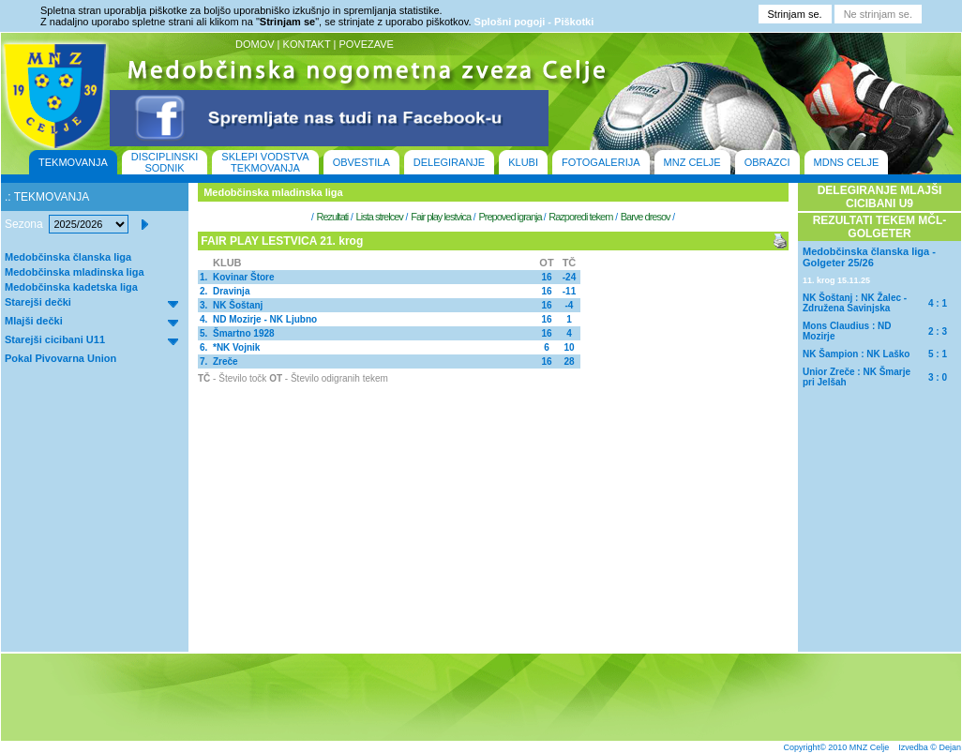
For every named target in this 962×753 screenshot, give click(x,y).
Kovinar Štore (244, 277)
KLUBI (523, 162)
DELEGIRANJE (449, 162)
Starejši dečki (38, 302)
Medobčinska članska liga (68, 257)
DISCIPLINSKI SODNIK (165, 162)
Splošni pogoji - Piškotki (534, 21)
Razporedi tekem (580, 216)
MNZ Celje (869, 747)
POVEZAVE (365, 44)
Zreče (225, 361)
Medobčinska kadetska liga (71, 287)
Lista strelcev (379, 216)
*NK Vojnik (236, 347)
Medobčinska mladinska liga (74, 272)
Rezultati (332, 216)
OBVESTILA (361, 162)
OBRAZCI (767, 162)
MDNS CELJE (846, 162)
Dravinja (231, 291)
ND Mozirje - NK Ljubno (265, 319)
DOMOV (255, 44)
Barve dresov (645, 216)
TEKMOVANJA (73, 162)
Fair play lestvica (441, 216)
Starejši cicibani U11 (55, 339)
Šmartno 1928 (244, 333)
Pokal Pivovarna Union (60, 358)
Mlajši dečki (34, 320)
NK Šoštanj (238, 305)
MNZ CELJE (692, 162)
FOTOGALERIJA (601, 162)
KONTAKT (307, 44)
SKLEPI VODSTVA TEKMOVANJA (264, 162)
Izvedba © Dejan (929, 747)
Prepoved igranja (510, 216)
